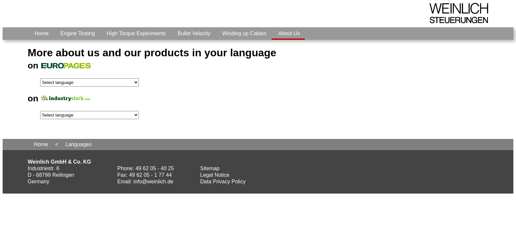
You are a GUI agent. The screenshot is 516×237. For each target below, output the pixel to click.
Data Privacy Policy (222, 181)
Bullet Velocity (194, 33)
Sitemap (209, 168)
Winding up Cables (244, 33)
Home (42, 33)
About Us (289, 33)
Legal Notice (214, 175)
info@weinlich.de (153, 181)
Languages (78, 144)
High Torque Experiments (136, 33)
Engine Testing (78, 33)
